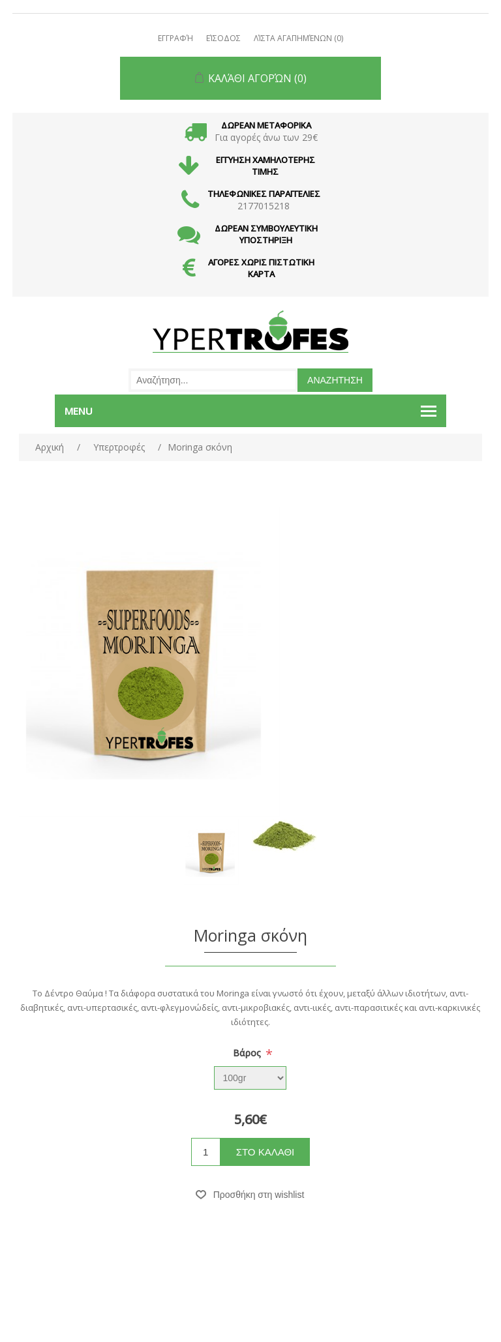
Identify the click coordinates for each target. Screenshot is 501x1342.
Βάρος (248, 1053)
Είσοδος (223, 38)
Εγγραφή (175, 38)
